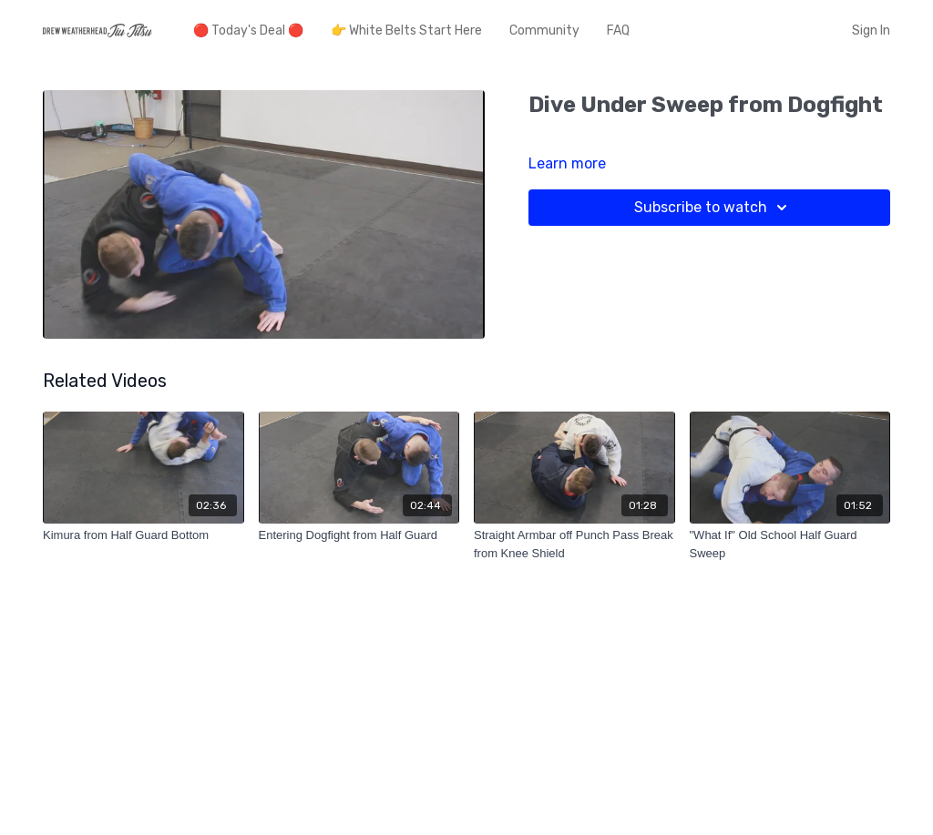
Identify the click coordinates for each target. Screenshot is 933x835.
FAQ (618, 30)
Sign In (871, 30)
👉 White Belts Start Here (406, 30)
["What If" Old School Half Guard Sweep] (790, 544)
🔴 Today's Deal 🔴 (248, 30)
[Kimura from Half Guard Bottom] (143, 535)
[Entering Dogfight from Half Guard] (359, 535)
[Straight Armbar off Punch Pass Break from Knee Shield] (574, 544)
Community (544, 30)
